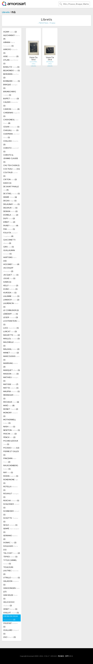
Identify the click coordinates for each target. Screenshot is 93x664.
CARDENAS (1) (11, 114)
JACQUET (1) (10, 275)
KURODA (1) (9, 292)
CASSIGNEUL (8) (10, 121)
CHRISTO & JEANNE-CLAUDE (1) (10, 158)
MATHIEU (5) (10, 379)
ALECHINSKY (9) (11, 37)
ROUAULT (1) (11, 495)
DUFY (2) (9, 218)
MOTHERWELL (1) (9, 421)
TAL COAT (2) (11, 553)
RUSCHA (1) (11, 500)
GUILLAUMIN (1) (9, 252)
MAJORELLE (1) (11, 344)
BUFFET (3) (11, 98)
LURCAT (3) (10, 331)
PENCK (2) (9, 437)
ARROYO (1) (10, 51)
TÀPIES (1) (10, 556)
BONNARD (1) (11, 81)
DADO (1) (7, 183)
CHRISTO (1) (11, 150)
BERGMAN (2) (11, 76)
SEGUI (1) (10, 525)
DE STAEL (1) (11, 193)
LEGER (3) (10, 317)
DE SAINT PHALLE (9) (11, 188)
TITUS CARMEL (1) (10, 562)
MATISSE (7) (10, 384)
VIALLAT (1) (11, 612)
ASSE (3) (10, 56)
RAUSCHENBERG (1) (10, 467)
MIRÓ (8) (8, 405)
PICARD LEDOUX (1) (10, 442)
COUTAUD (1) (10, 174)
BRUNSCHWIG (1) (9, 93)
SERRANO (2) (10, 537)
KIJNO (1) (10, 289)
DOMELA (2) (10, 215)
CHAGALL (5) (10, 130)
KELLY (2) (10, 285)
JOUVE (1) (9, 278)
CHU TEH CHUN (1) (11, 165)
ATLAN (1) (10, 62)
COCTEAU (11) (11, 169)
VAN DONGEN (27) (11, 590)
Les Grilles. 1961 (33, 63)
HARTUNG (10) (10, 259)
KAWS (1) (7, 282)
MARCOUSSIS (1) (11, 358)
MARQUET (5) (11, 370)
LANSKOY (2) (11, 300)
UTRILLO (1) (11, 577)
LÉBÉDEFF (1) (10, 314)
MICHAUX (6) (11, 402)
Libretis (6, 12)
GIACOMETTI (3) (9, 241)
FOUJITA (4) (10, 234)
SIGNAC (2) (9, 542)
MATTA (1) (10, 388)
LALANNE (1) (11, 296)
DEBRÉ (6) (10, 197)
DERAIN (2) (10, 211)
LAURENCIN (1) (10, 305)
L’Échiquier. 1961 (50, 63)
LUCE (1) (11, 328)
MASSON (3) (11, 374)
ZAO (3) (9, 637)
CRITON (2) (10, 179)
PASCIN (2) (10, 434)
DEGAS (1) (9, 200)
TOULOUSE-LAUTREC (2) (10, 570)
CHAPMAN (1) (11, 135)
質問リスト (69, 656)
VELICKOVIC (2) (9, 604)
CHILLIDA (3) (10, 143)
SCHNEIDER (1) (11, 513)
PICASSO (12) (11, 448)
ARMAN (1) (9, 44)
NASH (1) (9, 426)
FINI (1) (9, 229)
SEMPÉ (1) (11, 530)
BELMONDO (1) (11, 70)
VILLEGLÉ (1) (10, 625)
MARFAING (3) (10, 365)
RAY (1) (8, 472)
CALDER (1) (10, 104)
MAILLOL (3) (11, 338)
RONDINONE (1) (10, 481)
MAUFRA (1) (11, 391)
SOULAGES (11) (10, 548)
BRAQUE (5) (10, 86)
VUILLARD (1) (11, 632)
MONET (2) (10, 409)
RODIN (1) (10, 476)
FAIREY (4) (10, 225)
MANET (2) (11, 352)
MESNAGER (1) (11, 397)
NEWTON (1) (11, 430)
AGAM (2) (10, 32)
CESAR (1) (11, 127)
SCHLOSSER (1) (11, 506)
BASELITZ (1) (11, 67)
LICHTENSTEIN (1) (11, 323)
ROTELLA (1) (10, 488)
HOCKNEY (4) (11, 264)
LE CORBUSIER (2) (11, 310)
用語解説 (61, 656)
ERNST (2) (9, 222)
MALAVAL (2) (11, 349)
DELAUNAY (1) (11, 204)
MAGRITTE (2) (11, 335)
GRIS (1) (8, 247)
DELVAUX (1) (10, 208)
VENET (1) (10, 609)
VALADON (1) (11, 583)
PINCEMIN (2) (10, 460)
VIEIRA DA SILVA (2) (10, 618)
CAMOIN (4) (11, 109)
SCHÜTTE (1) (10, 520)
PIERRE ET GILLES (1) (11, 453)
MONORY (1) (10, 414)
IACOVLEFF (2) (8, 269)
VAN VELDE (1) (10, 597)
